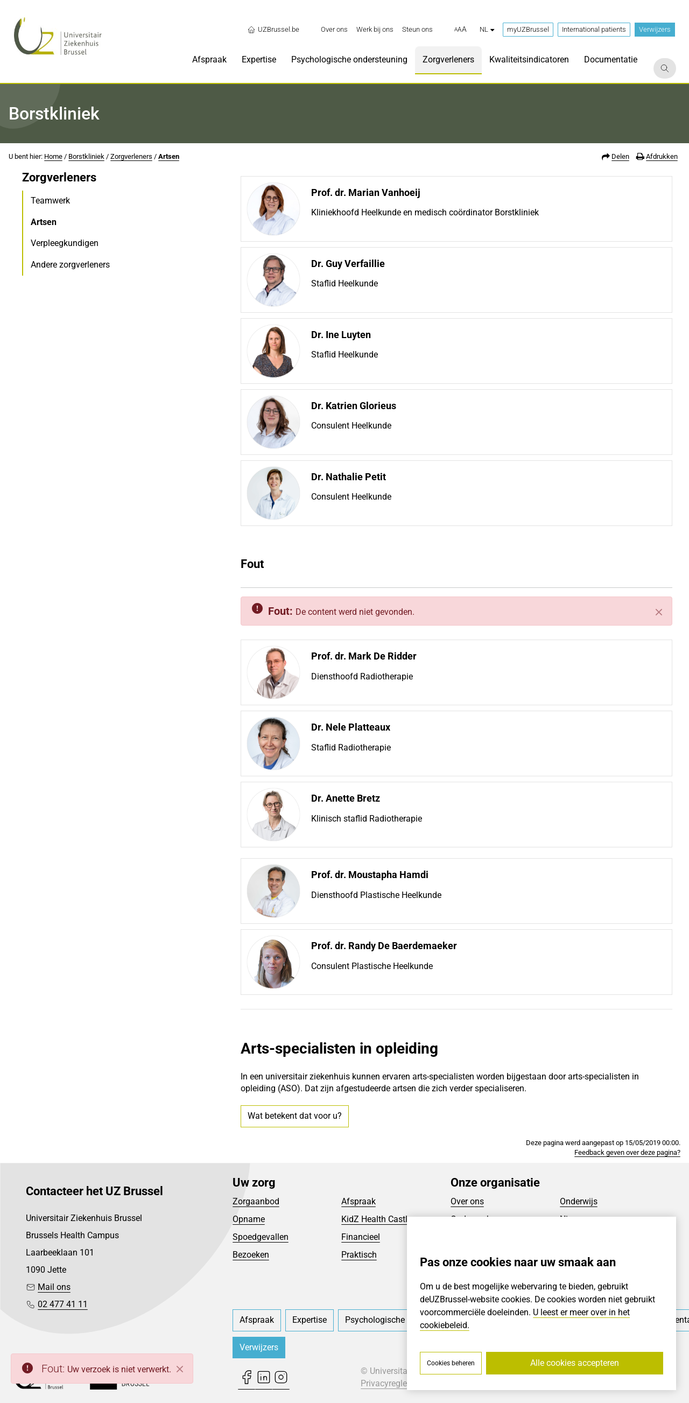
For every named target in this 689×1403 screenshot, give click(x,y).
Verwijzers (655, 29)
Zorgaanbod (256, 1201)
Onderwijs (578, 1201)
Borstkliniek (86, 156)
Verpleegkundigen (65, 243)
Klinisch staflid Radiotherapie (366, 818)
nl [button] (487, 29)
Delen (620, 156)
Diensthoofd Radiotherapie (362, 676)
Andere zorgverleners (70, 264)
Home (53, 156)
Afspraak (358, 1201)
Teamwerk (50, 200)
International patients (594, 29)
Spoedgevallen (261, 1237)
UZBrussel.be (273, 29)
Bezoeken (251, 1255)
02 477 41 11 (63, 1304)
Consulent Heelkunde (351, 425)
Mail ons (54, 1287)
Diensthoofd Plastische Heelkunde (376, 895)
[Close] (179, 1369)
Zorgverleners (131, 156)
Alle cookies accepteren (574, 1363)
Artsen (168, 156)
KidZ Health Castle (376, 1219)
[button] (460, 29)
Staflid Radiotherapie (351, 747)
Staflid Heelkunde (344, 283)
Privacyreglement (393, 1383)
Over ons (467, 1201)
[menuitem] (334, 30)
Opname (249, 1219)
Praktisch (359, 1255)
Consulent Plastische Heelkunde (372, 966)
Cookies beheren (451, 1363)
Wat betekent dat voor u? (295, 1116)
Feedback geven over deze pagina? (627, 1152)
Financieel (360, 1237)
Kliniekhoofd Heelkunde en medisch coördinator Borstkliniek (425, 212)
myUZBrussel (528, 29)
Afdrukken (662, 156)
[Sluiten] (658, 612)
